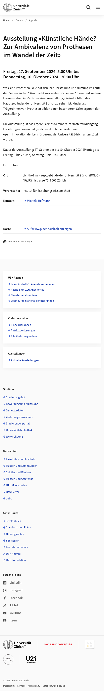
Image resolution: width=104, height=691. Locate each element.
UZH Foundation (16, 560)
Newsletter (12, 492)
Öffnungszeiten (15, 534)
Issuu (10, 620)
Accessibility (34, 686)
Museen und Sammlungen (21, 466)
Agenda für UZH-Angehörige (27, 290)
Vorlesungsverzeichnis (19, 417)
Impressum (9, 686)
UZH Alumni (13, 554)
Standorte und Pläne (18, 528)
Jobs (9, 499)
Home (6, 20)
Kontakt (21, 686)
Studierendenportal (18, 424)
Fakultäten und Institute (20, 459)
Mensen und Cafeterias (19, 479)
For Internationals (17, 547)
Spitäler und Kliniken (18, 473)
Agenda (33, 20)
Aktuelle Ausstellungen (25, 360)
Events (19, 20)
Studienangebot (15, 398)
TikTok (11, 605)
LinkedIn (12, 582)
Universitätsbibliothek (19, 430)
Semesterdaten (15, 411)
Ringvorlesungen (21, 325)
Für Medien (12, 541)
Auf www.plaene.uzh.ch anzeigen (49, 229)
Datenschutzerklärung (54, 686)
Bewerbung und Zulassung (22, 404)
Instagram (13, 590)
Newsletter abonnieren (24, 295)
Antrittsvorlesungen (23, 331)
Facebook (13, 598)
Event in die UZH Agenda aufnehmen (33, 284)
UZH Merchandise (16, 486)
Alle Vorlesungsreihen (24, 336)
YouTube (12, 613)
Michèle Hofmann (39, 201)
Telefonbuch (13, 521)
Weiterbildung (14, 437)
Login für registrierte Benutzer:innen (32, 301)
